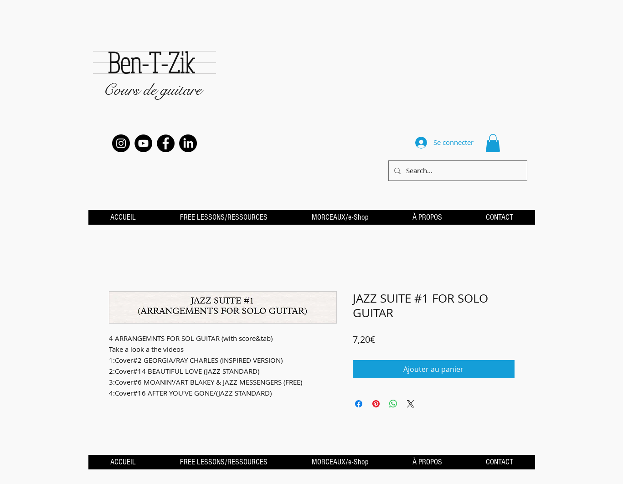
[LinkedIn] (188, 143)
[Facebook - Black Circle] (166, 143)
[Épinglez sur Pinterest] (376, 403)
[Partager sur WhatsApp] (393, 403)
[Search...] (457, 170)
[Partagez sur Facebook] (358, 403)
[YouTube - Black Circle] (143, 143)
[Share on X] (410, 403)
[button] (492, 143)
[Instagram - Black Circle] (121, 143)
